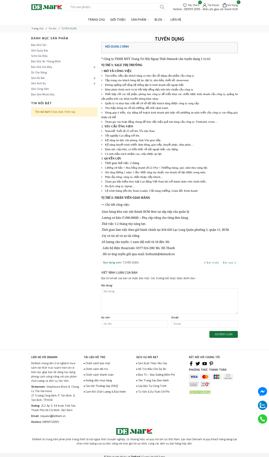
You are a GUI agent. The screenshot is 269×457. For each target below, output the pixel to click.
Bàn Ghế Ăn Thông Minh (46, 61)
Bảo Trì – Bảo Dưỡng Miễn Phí (156, 375)
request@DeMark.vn (52, 416)
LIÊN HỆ (175, 20)
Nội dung (107, 285)
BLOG (160, 20)
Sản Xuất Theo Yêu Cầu (152, 363)
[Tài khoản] (211, 5)
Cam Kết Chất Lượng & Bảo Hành (106, 392)
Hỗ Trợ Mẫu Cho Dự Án (152, 369)
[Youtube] (204, 363)
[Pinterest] (211, 363)
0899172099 (50, 422)
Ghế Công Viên (40, 89)
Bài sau (229, 262)
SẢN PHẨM (140, 20)
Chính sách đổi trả (97, 369)
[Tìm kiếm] (162, 7)
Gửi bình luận (223, 334)
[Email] (204, 324)
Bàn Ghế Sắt (38, 45)
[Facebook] (191, 363)
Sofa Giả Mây (39, 56)
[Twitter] (198, 363)
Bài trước (212, 262)
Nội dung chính (117, 47)
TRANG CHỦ (96, 20)
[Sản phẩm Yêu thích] (191, 5)
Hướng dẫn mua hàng (99, 380)
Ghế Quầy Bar (39, 50)
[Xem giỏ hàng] (230, 5)
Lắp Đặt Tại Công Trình (152, 386)
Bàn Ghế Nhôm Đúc (43, 94)
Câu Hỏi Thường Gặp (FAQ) (102, 386)
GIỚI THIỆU (118, 20)
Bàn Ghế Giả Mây (41, 67)
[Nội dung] (169, 301)
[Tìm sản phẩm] (117, 7)
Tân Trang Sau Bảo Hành (153, 380)
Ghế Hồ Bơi (38, 78)
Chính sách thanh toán (99, 375)
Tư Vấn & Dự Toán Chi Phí (153, 392)
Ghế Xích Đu (38, 83)
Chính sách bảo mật (98, 363)
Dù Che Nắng (39, 72)
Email (175, 317)
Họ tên (106, 317)
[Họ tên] (134, 324)
